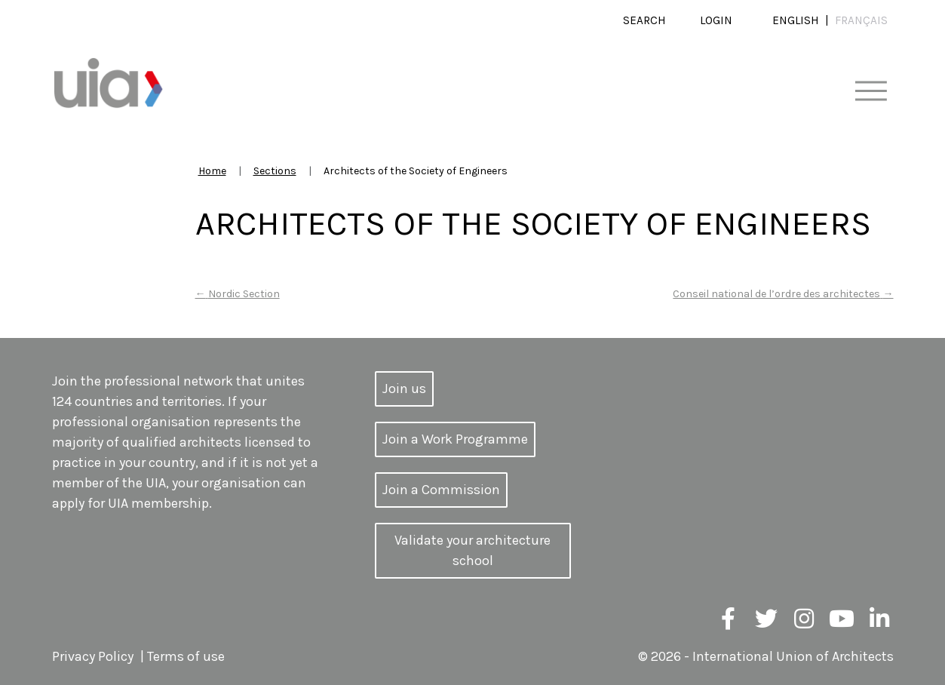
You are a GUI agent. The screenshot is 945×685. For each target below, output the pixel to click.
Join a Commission (441, 489)
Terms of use (186, 656)
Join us (404, 388)
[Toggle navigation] (871, 92)
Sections (274, 170)
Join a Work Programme (455, 439)
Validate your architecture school (472, 550)
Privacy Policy (92, 656)
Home (212, 170)
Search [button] (644, 20)
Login (716, 20)
